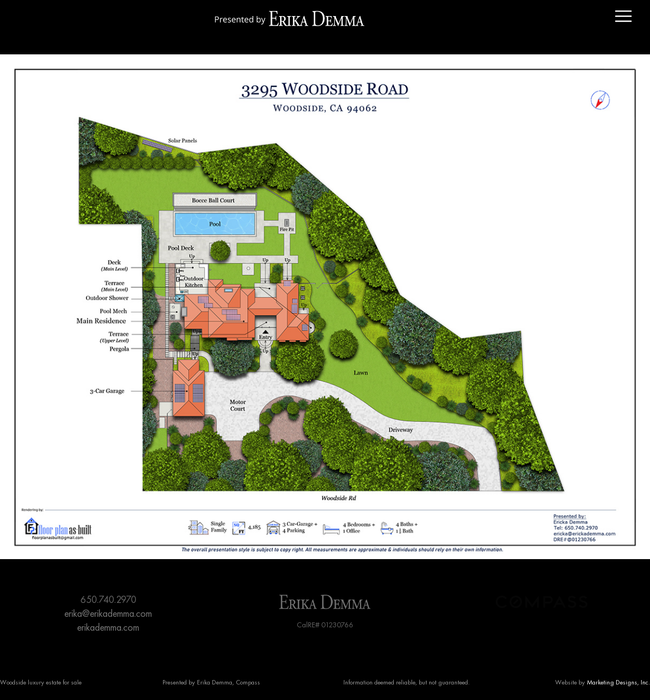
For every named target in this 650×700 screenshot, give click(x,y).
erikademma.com (108, 627)
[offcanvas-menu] (623, 17)
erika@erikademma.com (108, 613)
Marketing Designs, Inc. (618, 682)
